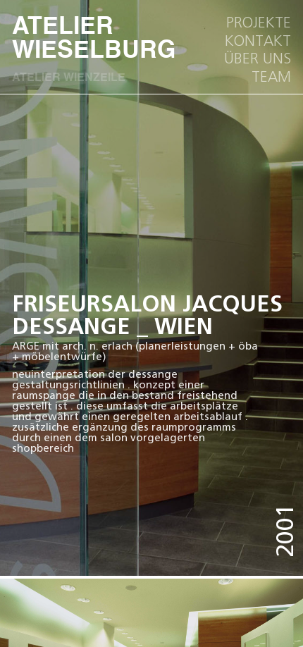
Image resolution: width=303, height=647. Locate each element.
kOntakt (258, 41)
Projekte (258, 22)
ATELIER (39, 40)
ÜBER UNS (257, 58)
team (271, 77)
